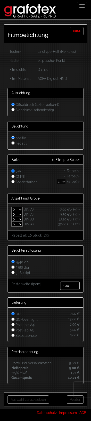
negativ (19, 143)
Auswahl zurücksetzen (28, 400)
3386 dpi (20, 267)
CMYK (45, 176)
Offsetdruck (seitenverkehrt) (35, 105)
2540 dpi (20, 262)
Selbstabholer (24, 336)
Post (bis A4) (23, 325)
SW (45, 170)
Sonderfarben (45, 181)
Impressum (68, 413)
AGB (82, 413)
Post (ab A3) (22, 330)
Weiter (75, 400)
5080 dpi (20, 273)
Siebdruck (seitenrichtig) (32, 110)
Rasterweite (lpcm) (26, 284)
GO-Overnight (24, 319)
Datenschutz (47, 413)
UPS (17, 314)
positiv (18, 138)
